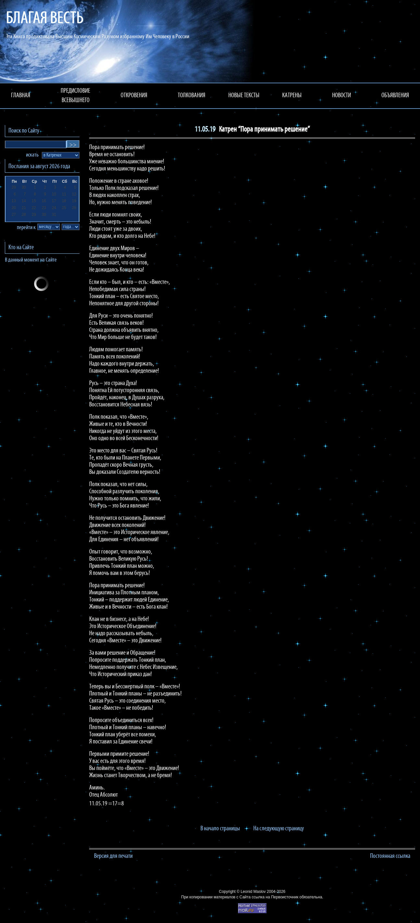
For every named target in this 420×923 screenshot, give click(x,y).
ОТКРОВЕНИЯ (134, 95)
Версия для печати (113, 856)
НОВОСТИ (341, 95)
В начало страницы (220, 828)
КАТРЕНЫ (292, 95)
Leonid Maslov (253, 891)
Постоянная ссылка (390, 856)
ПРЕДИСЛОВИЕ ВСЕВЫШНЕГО (75, 96)
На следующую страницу (278, 828)
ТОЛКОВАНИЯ (191, 95)
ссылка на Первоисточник (275, 897)
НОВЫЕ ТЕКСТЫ (243, 95)
